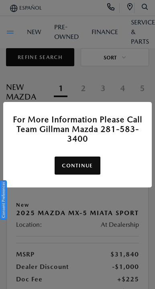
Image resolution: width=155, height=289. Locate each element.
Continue (77, 166)
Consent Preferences (3, 200)
